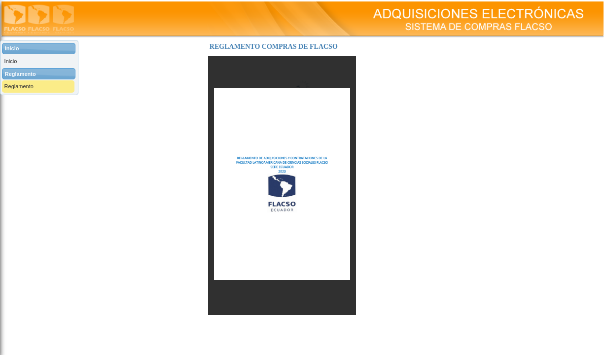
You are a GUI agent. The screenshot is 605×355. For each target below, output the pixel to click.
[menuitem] (39, 61)
